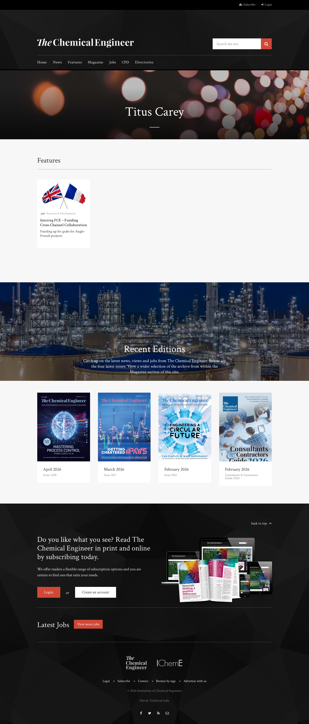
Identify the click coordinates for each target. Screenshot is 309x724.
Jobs (112, 62)
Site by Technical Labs (154, 700)
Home (42, 62)
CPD (125, 62)
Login (266, 5)
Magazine (95, 62)
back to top (259, 523)
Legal (106, 681)
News (57, 62)
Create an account (95, 592)
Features (75, 62)
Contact (143, 681)
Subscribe (247, 5)
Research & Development (61, 213)
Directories (144, 62)
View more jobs (88, 624)
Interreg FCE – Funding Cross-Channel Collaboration (63, 223)
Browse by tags (166, 681)
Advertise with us (195, 681)
